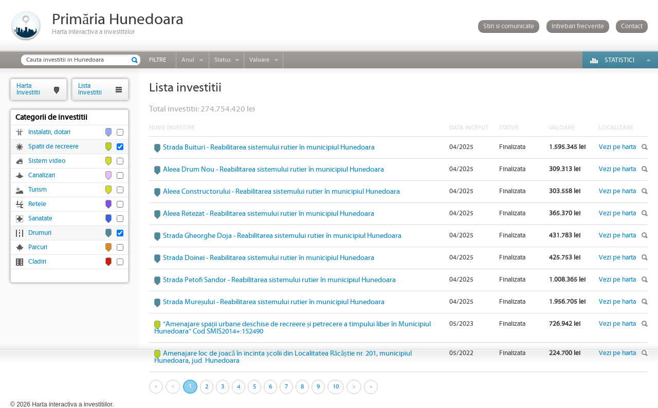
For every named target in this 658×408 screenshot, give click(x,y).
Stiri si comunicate (508, 26)
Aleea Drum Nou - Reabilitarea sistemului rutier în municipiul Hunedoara (273, 169)
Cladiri (37, 262)
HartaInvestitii (28, 89)
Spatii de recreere (53, 147)
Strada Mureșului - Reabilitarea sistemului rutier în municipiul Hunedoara (274, 302)
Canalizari (41, 175)
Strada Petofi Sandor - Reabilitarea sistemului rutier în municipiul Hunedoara (279, 280)
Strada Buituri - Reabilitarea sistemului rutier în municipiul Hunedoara (269, 147)
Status (222, 60)
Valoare (259, 60)
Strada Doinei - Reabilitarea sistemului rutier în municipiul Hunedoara (268, 258)
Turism (37, 190)
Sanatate (40, 218)
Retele (37, 204)
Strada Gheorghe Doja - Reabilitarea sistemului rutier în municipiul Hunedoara (282, 235)
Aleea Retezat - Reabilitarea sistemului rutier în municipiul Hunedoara (268, 213)
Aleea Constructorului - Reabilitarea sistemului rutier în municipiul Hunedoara (281, 191)
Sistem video (46, 161)
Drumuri (39, 233)
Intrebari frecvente (578, 26)
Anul (187, 60)
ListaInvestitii (90, 89)
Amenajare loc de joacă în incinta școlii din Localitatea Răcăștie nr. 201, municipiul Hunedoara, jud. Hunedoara (283, 357)
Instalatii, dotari (49, 132)
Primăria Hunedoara (118, 19)
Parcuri (37, 247)
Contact (632, 26)
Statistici (619, 60)
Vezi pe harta (617, 147)
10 (336, 386)
